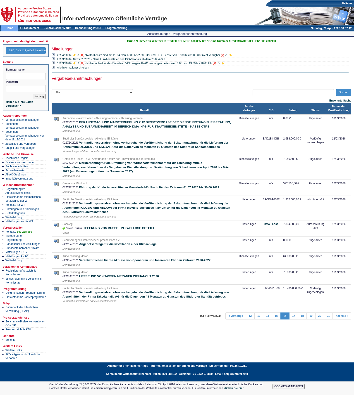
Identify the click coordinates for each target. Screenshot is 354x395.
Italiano (347, 3)
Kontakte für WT (15, 204)
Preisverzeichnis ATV (18, 329)
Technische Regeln (16, 158)
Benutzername (15, 69)
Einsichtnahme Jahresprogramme (25, 297)
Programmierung (116, 28)
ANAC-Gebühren (15, 174)
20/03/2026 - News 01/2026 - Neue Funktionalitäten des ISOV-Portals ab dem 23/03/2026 (111, 59)
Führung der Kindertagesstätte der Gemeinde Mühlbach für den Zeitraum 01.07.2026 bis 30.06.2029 (149, 187)
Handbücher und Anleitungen (23, 244)
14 (267, 315)
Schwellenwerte (14, 170)
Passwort (12, 81)
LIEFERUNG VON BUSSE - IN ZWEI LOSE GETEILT (118, 228)
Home (9, 28)
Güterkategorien (15, 213)
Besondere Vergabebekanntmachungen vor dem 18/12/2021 (24, 135)
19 (310, 315)
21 (328, 315)
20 (319, 315)
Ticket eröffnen (14, 235)
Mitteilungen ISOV (16, 252)
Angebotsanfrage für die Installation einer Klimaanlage (117, 244)
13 (258, 315)
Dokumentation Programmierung (25, 292)
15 (276, 315)
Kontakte (18, 231)
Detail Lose (271, 224)
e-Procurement (29, 28)
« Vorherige (235, 315)
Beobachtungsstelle (88, 28)
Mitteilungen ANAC (16, 256)
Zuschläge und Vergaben (20, 143)
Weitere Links (13, 350)
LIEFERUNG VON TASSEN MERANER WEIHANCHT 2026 (119, 276)
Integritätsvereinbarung (19, 178)
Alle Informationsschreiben (73, 67)
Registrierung (13, 239)
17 (293, 315)
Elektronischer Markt (57, 28)
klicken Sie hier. (234, 388)
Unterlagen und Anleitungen (22, 209)
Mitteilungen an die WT (19, 221)
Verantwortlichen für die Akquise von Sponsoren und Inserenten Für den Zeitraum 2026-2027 (144, 260)
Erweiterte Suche (340, 100)
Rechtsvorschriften (16, 166)
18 (302, 315)
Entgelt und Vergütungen (20, 147)
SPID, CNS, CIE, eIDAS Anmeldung (27, 50)
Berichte (10, 339)
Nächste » (341, 315)
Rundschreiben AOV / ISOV (22, 248)
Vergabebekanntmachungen (22, 119)
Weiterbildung (13, 217)
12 (250, 315)
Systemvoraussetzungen (20, 162)
